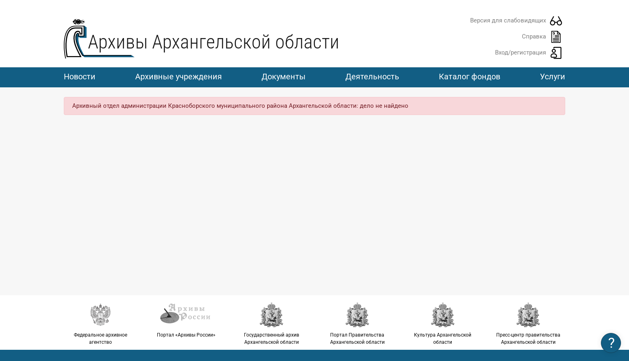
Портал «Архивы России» (186, 320)
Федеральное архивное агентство (100, 323)
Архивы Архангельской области (213, 41)
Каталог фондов (469, 76)
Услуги (552, 76)
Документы (284, 76)
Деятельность (372, 76)
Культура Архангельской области (442, 323)
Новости (79, 76)
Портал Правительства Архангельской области (357, 323)
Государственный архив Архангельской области (271, 323)
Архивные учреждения (178, 76)
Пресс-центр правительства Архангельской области (528, 323)
